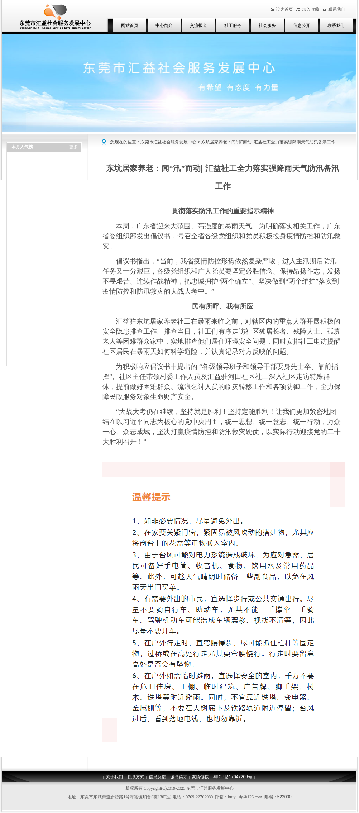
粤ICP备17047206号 (232, 776)
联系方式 (135, 776)
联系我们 (336, 25)
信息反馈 (157, 776)
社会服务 (267, 25)
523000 (284, 796)
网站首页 (129, 25)
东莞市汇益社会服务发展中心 (168, 141)
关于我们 (114, 776)
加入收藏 (307, 9)
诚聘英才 (178, 776)
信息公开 (301, 25)
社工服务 (232, 25)
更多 (73, 146)
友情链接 (200, 776)
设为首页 (281, 9)
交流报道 (198, 25)
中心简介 (164, 25)
